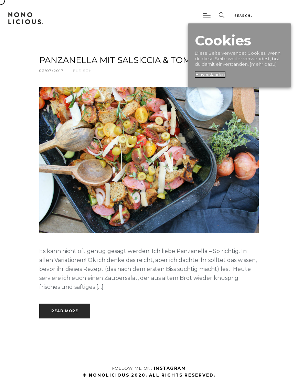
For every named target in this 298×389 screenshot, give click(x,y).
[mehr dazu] (263, 64)
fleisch (82, 71)
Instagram (170, 368)
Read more (64, 311)
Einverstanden (210, 74)
